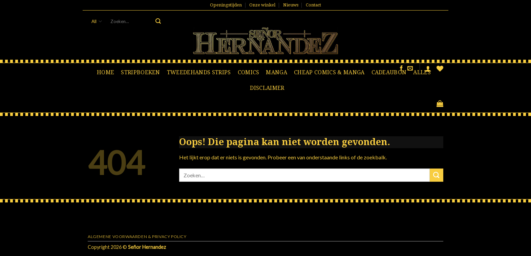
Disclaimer (267, 88)
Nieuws (290, 4)
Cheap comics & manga (329, 72)
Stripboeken (140, 72)
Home (105, 72)
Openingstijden (226, 4)
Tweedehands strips (199, 72)
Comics (248, 72)
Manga (276, 72)
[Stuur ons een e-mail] (410, 68)
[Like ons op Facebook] (401, 68)
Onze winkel (262, 4)
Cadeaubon (389, 72)
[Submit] (158, 21)
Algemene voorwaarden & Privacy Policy (137, 236)
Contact (313, 4)
